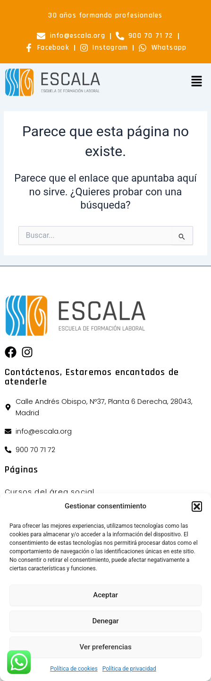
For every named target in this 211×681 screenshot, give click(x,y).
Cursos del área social (49, 492)
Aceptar (105, 595)
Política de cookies (74, 668)
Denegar (105, 621)
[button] (197, 506)
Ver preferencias (105, 647)
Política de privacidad (129, 668)
